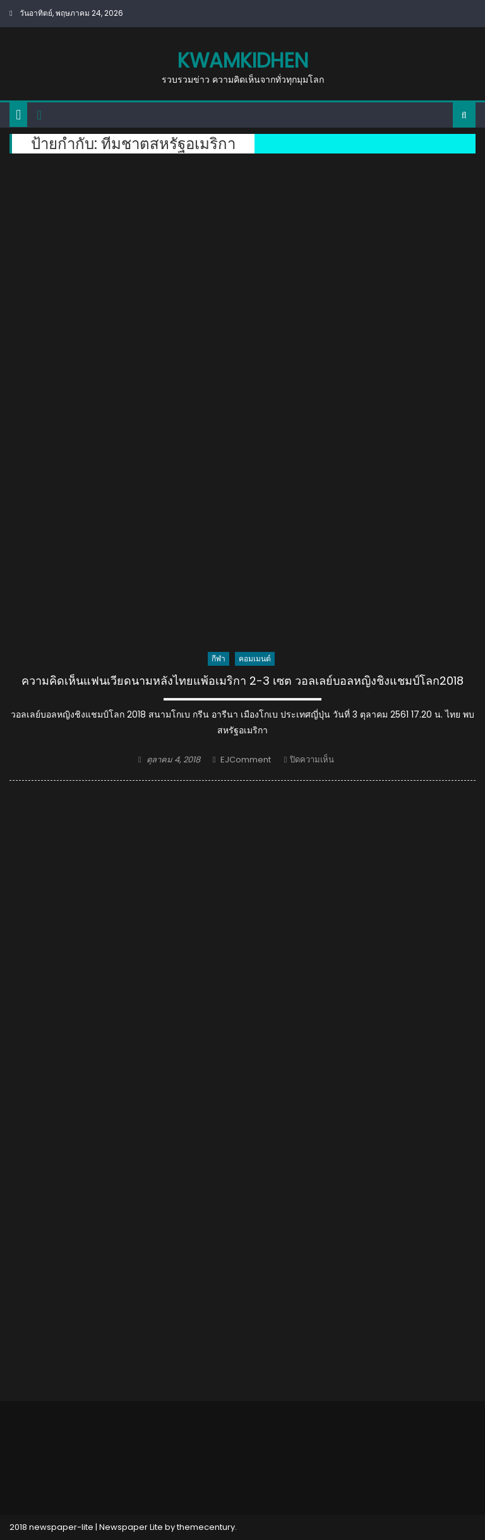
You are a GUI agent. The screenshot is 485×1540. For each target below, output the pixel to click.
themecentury (206, 1527)
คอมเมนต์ (255, 658)
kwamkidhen (242, 60)
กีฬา (218, 658)
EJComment (245, 760)
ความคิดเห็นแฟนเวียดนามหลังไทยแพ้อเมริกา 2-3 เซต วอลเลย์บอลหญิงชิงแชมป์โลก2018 (242, 681)
